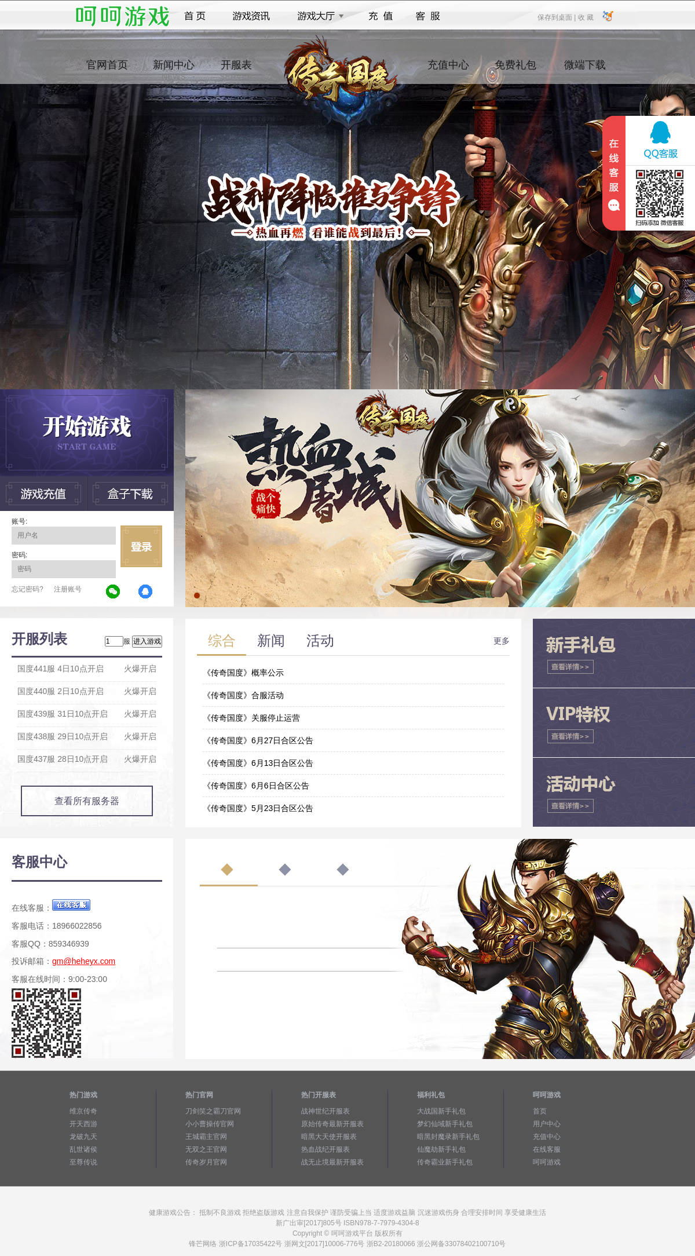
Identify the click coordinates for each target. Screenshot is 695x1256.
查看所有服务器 (86, 801)
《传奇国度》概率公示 (243, 672)
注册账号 (68, 589)
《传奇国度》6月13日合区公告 (258, 763)
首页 (195, 16)
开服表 (236, 70)
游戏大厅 (317, 16)
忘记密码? (27, 589)
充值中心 (448, 70)
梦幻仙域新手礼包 (445, 1124)
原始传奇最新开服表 (332, 1124)
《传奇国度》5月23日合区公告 (258, 808)
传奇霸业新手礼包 (445, 1162)
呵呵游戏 (547, 1162)
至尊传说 (83, 1162)
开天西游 (83, 1124)
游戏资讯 (251, 16)
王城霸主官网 (206, 1137)
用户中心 (547, 1124)
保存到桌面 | (557, 17)
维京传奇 (83, 1111)
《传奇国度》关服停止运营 (251, 717)
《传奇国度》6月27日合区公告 (258, 740)
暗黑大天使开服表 (329, 1137)
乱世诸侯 (83, 1149)
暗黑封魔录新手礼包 (448, 1137)
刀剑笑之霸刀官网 (213, 1111)
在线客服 (547, 1149)
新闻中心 (174, 70)
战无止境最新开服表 (332, 1162)
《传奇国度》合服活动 (243, 695)
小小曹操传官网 (209, 1124)
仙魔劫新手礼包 (441, 1149)
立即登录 (141, 546)
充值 (380, 16)
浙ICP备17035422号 (250, 1244)
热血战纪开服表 (325, 1149)
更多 (501, 640)
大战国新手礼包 (441, 1111)
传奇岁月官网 (206, 1162)
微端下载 (585, 70)
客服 (428, 16)
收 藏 (585, 17)
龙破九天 (83, 1137)
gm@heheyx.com (83, 961)
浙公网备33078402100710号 (461, 1244)
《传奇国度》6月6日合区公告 (256, 785)
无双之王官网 (206, 1149)
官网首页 (107, 70)
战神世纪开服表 (325, 1111)
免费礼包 (515, 70)
